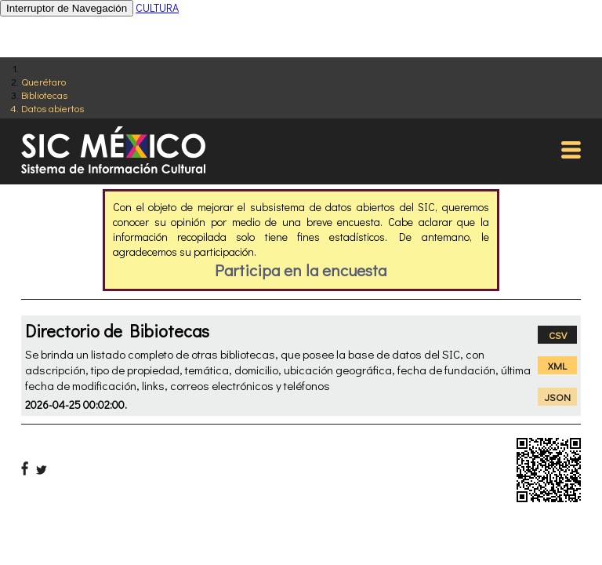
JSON (558, 396)
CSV (558, 334)
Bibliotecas (44, 94)
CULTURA (157, 7)
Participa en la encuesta (300, 270)
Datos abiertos (52, 108)
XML (557, 365)
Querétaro (43, 81)
